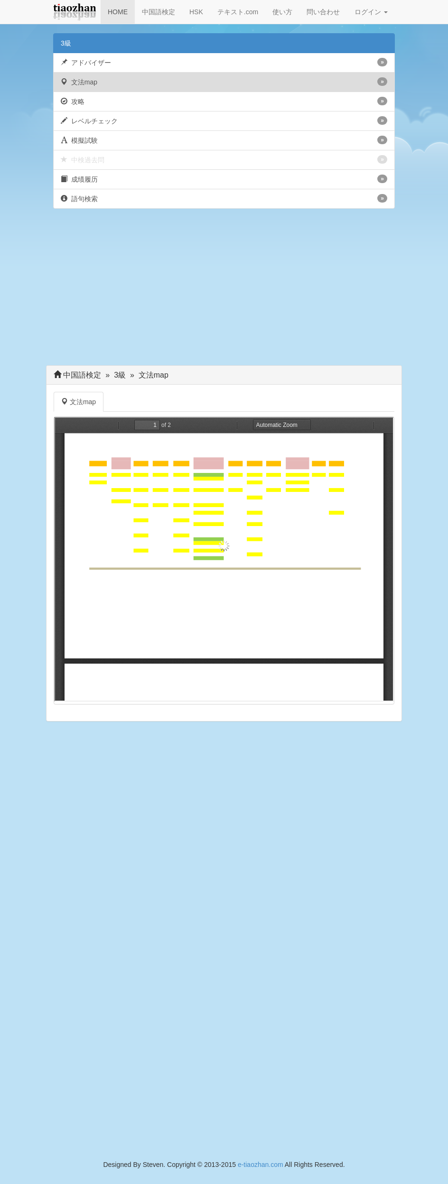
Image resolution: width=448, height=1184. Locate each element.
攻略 (224, 101)
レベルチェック (224, 120)
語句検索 (224, 198)
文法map (224, 81)
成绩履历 (224, 179)
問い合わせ (323, 12)
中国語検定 (158, 12)
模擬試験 (224, 140)
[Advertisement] (224, 289)
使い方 (282, 12)
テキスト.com (237, 12)
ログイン (371, 12)
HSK (196, 12)
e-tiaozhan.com (260, 1164)
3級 (66, 43)
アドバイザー (224, 62)
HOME (118, 12)
